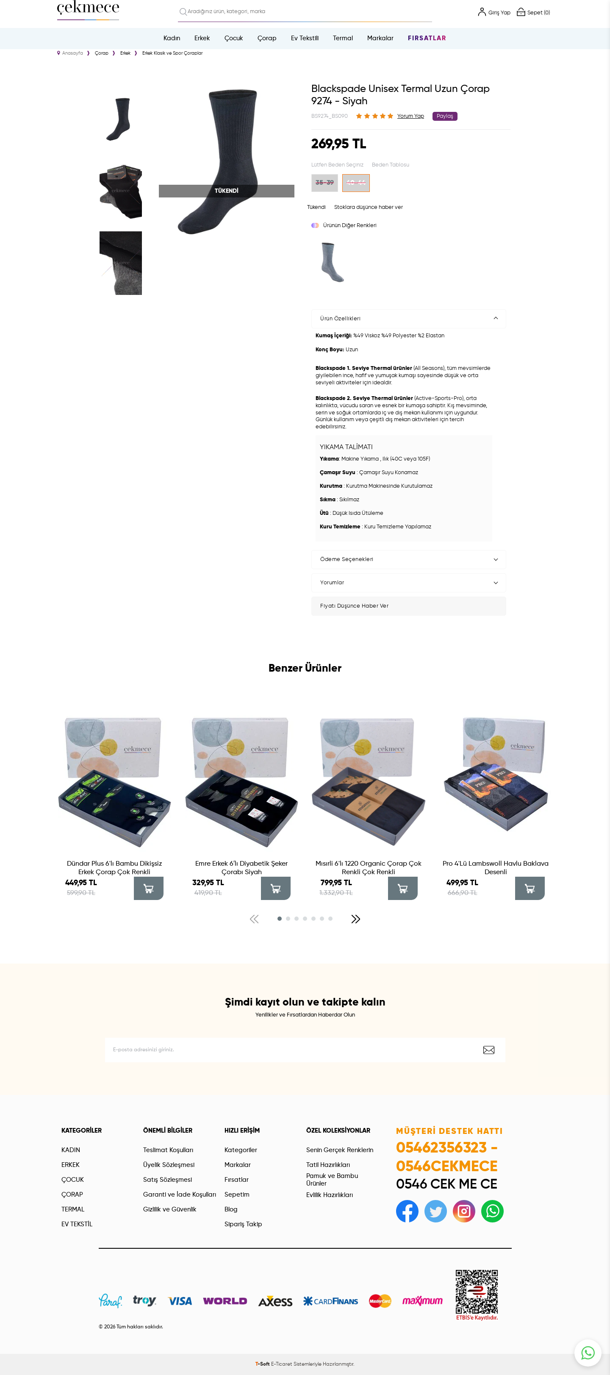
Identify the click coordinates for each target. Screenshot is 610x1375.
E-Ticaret (281, 1364)
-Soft (263, 1364)
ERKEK (70, 1165)
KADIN (70, 1150)
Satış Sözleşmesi (167, 1180)
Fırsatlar (427, 38)
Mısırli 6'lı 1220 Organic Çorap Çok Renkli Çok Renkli (368, 868)
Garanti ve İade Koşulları (179, 1195)
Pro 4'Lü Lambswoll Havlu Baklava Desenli (496, 868)
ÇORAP (72, 1195)
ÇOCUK (72, 1180)
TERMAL (72, 1209)
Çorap (267, 38)
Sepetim (237, 1195)
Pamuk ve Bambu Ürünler (332, 1180)
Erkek (202, 38)
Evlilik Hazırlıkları (329, 1195)
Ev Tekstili (305, 38)
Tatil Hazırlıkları (328, 1165)
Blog (231, 1209)
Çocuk (234, 38)
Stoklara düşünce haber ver (368, 207)
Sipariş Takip (243, 1224)
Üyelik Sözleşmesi (168, 1165)
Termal (343, 38)
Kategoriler (241, 1150)
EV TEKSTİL (76, 1224)
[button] (279, 919)
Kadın (172, 38)
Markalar (380, 38)
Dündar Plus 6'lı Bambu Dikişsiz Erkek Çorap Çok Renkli (114, 868)
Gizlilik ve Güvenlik (170, 1209)
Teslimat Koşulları (168, 1150)
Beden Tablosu (390, 165)
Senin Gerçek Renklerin (339, 1150)
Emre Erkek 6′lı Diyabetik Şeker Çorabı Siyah (241, 868)
